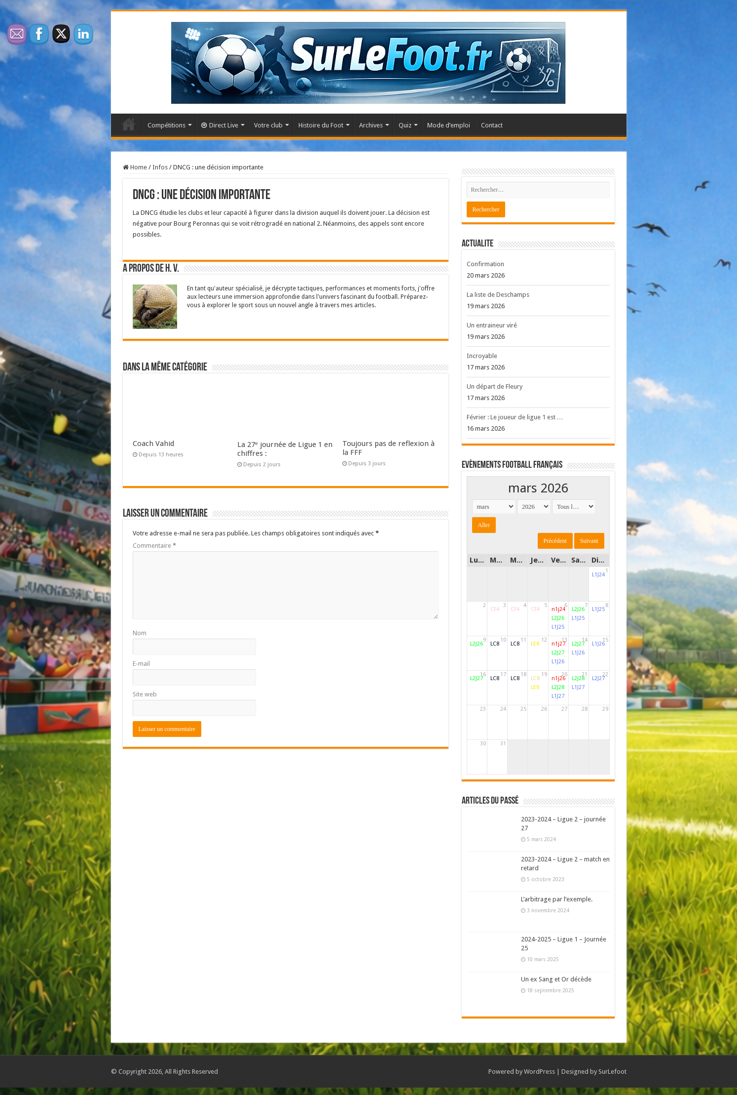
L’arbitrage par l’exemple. (556, 899)
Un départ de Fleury (494, 386)
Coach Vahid (153, 443)
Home (135, 167)
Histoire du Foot (320, 125)
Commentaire (154, 545)
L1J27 (558, 696)
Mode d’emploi (448, 125)
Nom (140, 633)
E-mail (141, 663)
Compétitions (166, 125)
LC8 (494, 644)
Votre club (268, 125)
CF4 (494, 609)
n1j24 (558, 609)
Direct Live (219, 125)
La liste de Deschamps (498, 294)
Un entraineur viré (492, 325)
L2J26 (558, 618)
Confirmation (485, 264)
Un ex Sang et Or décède (556, 979)
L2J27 (558, 652)
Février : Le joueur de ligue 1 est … (515, 417)
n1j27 (558, 644)
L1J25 (558, 627)
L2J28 (558, 687)
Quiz (405, 125)
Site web (145, 694)
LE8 (535, 644)
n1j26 (558, 678)
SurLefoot (612, 1071)
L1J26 (558, 661)
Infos (160, 167)
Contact (492, 125)
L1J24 (598, 574)
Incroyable (482, 356)
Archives (371, 125)
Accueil (129, 124)
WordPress (539, 1071)
